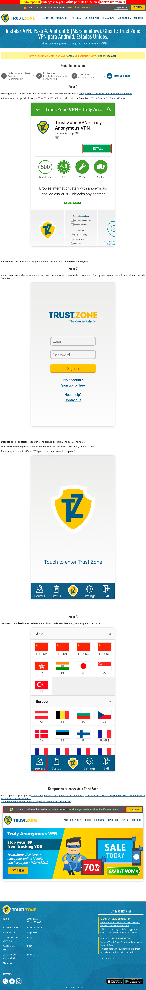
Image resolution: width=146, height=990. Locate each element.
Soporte (138, 18)
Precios (76, 18)
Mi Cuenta (137, 7)
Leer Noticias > (106, 958)
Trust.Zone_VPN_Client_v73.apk (108, 98)
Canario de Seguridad (9, 956)
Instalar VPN (91, 18)
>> (113, 2)
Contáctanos (34, 927)
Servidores (124, 18)
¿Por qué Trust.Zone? (55, 18)
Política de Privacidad (9, 947)
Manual (31, 954)
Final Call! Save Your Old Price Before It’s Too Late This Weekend (120, 924)
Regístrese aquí (107, 55)
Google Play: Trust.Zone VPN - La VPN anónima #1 (105, 93)
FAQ (29, 946)
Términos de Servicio (10, 939)
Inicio (6, 919)
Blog (29, 937)
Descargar (108, 18)
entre (70, 55)
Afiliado (7, 963)
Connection (65, 801)
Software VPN (11, 927)
